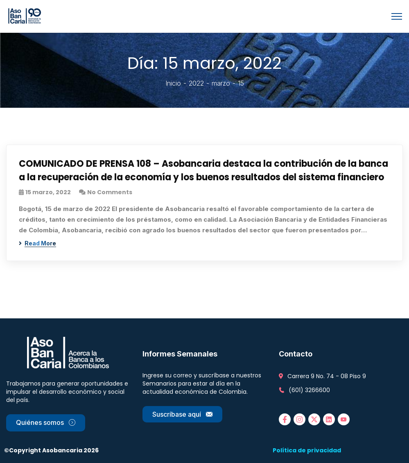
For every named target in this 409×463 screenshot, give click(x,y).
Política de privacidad (307, 450)
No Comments (109, 192)
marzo (221, 83)
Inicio (173, 83)
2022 (196, 83)
